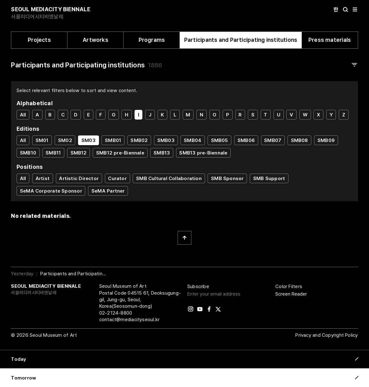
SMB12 (79, 153)
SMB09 (326, 140)
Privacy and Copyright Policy (326, 335)
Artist (43, 178)
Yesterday (22, 274)
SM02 (65, 140)
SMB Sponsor (227, 178)
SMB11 (53, 153)
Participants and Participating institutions (241, 40)
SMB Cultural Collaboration (169, 178)
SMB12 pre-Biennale (120, 153)
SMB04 (192, 140)
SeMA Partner (108, 191)
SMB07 (272, 140)
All (23, 115)
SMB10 (28, 153)
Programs (152, 40)
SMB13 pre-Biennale (203, 153)
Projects (39, 40)
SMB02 (139, 140)
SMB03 (166, 140)
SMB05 (219, 140)
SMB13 (162, 153)
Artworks (95, 40)
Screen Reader (291, 294)
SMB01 (113, 140)
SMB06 (246, 140)
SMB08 (299, 140)
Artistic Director (79, 178)
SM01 (42, 140)
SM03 (88, 140)
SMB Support (269, 178)
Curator (117, 178)
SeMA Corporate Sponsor (51, 191)
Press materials (329, 40)
